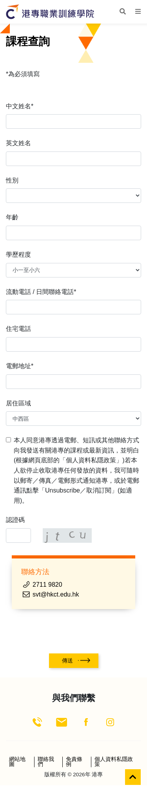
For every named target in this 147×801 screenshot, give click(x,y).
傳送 (67, 660)
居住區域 (18, 403)
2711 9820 (47, 584)
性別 (12, 180)
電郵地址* (19, 366)
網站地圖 (17, 762)
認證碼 (15, 519)
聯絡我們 (46, 762)
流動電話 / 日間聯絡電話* (41, 291)
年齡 (12, 217)
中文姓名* (19, 106)
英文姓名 (18, 143)
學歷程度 (18, 254)
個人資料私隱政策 (113, 762)
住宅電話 (18, 328)
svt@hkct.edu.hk (56, 594)
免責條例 (74, 762)
